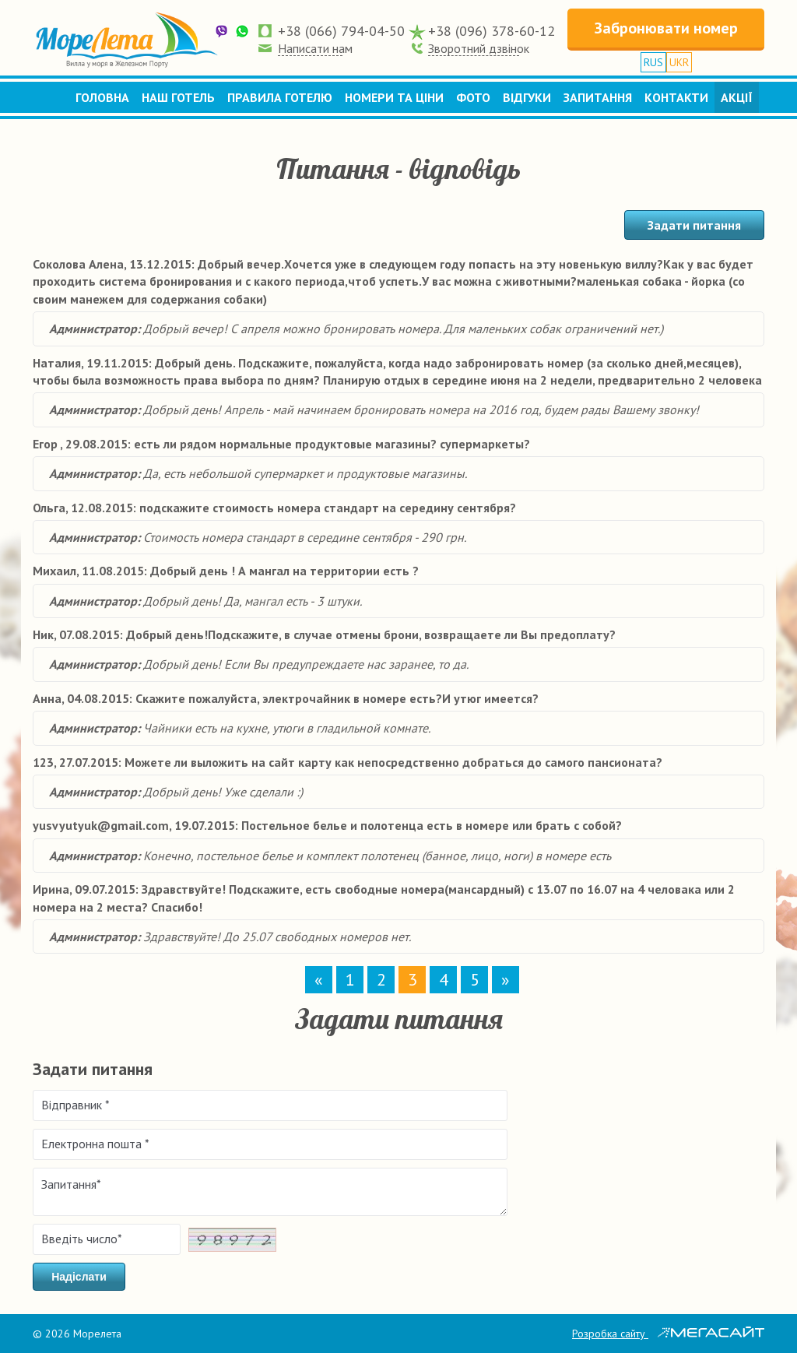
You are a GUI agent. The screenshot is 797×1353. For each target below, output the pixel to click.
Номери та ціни (394, 97)
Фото (473, 97)
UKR (679, 62)
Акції (737, 97)
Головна (102, 97)
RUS (653, 62)
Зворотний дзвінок (478, 48)
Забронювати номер (666, 28)
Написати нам (315, 48)
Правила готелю (279, 97)
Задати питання (694, 225)
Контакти (676, 97)
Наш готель (178, 97)
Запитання (598, 97)
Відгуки (527, 97)
